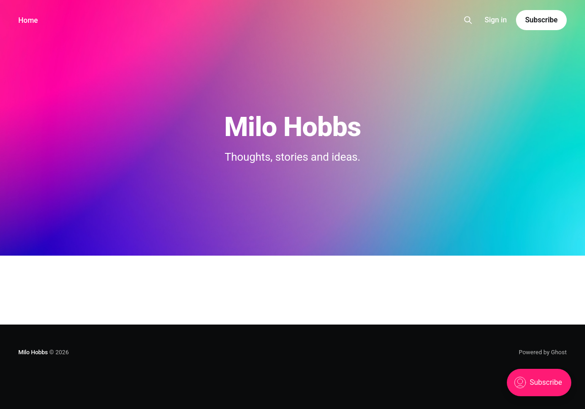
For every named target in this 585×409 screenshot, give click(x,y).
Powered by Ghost (543, 352)
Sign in (495, 20)
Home (28, 20)
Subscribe (541, 20)
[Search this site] (468, 20)
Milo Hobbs (33, 352)
